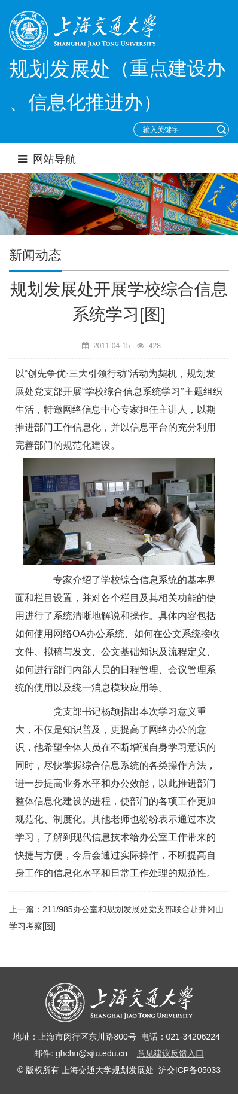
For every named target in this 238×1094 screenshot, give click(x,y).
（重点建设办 (168, 68)
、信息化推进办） (85, 102)
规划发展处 (60, 69)
